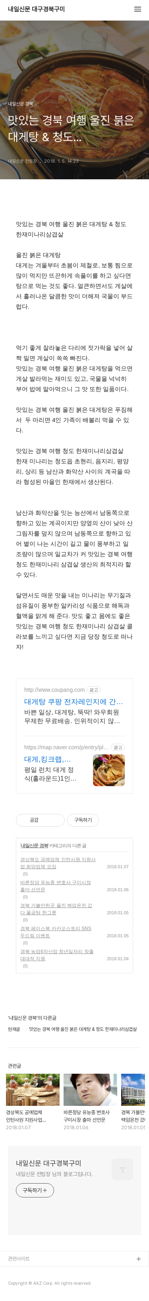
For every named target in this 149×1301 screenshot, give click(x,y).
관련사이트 (19, 1259)
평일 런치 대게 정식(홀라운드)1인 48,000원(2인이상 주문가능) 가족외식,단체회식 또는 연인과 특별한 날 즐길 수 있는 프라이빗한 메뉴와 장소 (49, 774)
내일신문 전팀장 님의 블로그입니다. (54, 1174)
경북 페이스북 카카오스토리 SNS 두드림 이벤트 (55, 932)
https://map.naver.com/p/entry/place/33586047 (66, 747)
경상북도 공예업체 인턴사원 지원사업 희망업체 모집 (58, 863)
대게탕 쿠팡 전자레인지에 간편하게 (73, 702)
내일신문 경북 (34, 845)
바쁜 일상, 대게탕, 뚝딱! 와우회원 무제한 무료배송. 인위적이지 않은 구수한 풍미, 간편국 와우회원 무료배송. (73, 717)
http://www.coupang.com (54, 690)
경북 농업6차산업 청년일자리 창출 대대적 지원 (57, 955)
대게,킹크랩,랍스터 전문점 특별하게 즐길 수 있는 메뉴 (47, 759)
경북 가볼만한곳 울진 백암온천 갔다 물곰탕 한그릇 (56, 909)
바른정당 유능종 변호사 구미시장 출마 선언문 (55, 886)
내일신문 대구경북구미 (36, 9)
